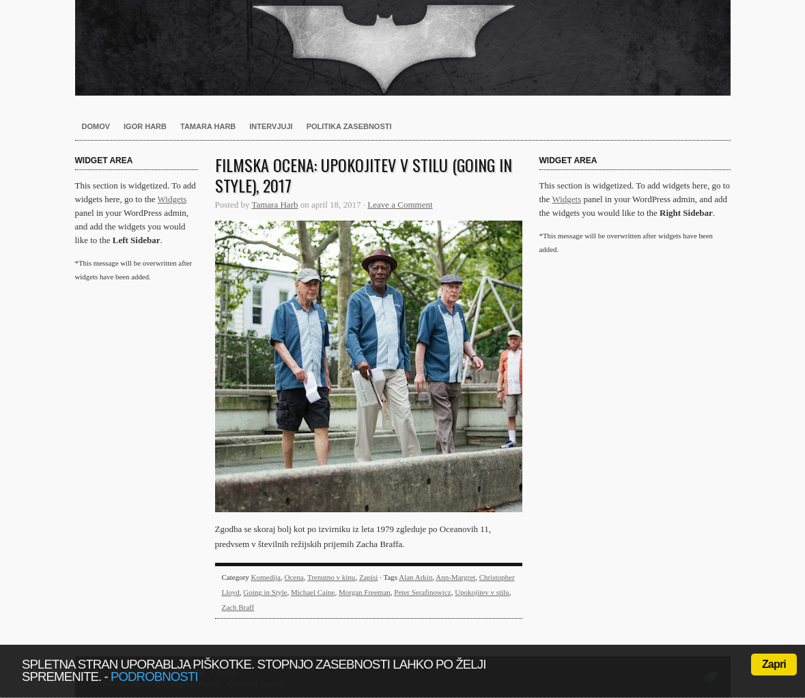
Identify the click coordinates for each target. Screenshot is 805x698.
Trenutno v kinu (331, 577)
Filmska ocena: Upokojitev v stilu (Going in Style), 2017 (363, 174)
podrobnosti (154, 676)
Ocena (293, 577)
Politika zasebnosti (349, 126)
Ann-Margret (455, 577)
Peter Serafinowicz (422, 592)
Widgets (172, 199)
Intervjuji (270, 126)
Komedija (266, 577)
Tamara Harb (208, 126)
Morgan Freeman (365, 592)
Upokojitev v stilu (482, 592)
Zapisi (368, 577)
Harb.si (403, 48)
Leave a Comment (399, 204)
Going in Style (265, 592)
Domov (96, 126)
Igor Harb (145, 126)
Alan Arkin (415, 577)
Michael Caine (313, 592)
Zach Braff (238, 607)
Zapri (774, 664)
